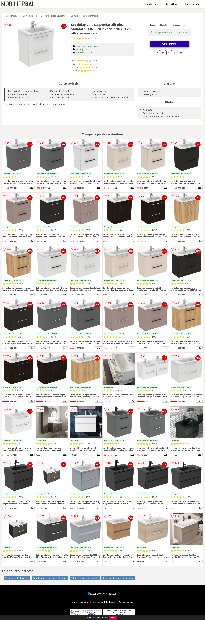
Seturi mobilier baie (28, 16)
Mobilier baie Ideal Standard (53, 16)
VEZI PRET (169, 44)
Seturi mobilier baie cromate (85, 578)
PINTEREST (109, 593)
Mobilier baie (151, 4)
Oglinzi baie (171, 4)
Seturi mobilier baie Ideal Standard (83, 16)
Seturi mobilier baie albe (17, 578)
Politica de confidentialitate (103, 601)
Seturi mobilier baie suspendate (118, 578)
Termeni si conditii (79, 601)
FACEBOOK (94, 593)
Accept (113, 617)
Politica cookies (125, 601)
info (31, 187)
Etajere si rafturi (193, 4)
